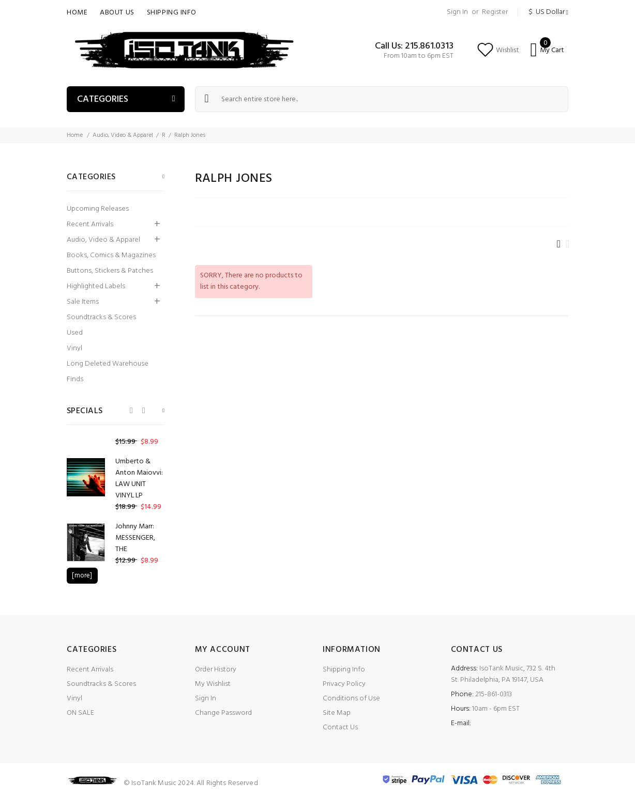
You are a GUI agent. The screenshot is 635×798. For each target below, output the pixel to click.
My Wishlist (213, 684)
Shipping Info (171, 13)
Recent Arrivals (90, 224)
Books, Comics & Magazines (111, 255)
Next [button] (144, 410)
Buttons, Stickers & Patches (110, 271)
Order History (215, 670)
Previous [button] (131, 410)
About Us (117, 13)
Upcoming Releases (98, 209)
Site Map (337, 713)
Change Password (223, 713)
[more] (82, 575)
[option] (115, 484)
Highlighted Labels (96, 286)
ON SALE (80, 713)
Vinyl (74, 348)
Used (75, 333)
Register (495, 12)
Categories (102, 99)
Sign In (457, 12)
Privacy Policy (344, 684)
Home (77, 13)
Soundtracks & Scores (101, 317)
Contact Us (340, 727)
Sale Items (83, 302)
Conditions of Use (351, 699)
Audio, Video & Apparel (123, 135)
